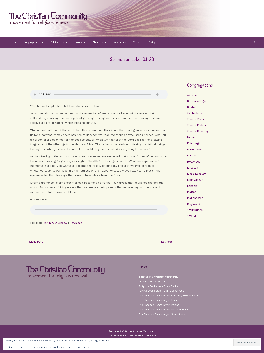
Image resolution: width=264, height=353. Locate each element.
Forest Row (194, 151)
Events (73, 42)
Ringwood (193, 206)
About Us (91, 42)
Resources (110, 42)
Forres (191, 157)
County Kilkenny (197, 132)
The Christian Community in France (160, 300)
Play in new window (56, 222)
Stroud (191, 219)
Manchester (195, 200)
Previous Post (33, 241)
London (192, 188)
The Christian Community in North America (164, 309)
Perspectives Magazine (152, 281)
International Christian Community (159, 276)
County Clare (195, 120)
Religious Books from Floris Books (159, 286)
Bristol (191, 107)
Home (12, 42)
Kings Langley (196, 175)
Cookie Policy (81, 347)
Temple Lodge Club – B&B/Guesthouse (162, 290)
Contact (125, 42)
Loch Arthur (195, 181)
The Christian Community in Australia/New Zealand (169, 295)
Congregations (30, 42)
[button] (38, 42)
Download (78, 222)
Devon (191, 138)
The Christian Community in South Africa (163, 314)
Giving (138, 42)
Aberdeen (193, 95)
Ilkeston (192, 169)
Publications (54, 42)
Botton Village (196, 101)
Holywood (194, 163)
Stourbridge (195, 213)
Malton (191, 194)
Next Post (167, 241)
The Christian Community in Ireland (160, 304)
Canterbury (194, 113)
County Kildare (197, 126)
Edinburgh (194, 144)
